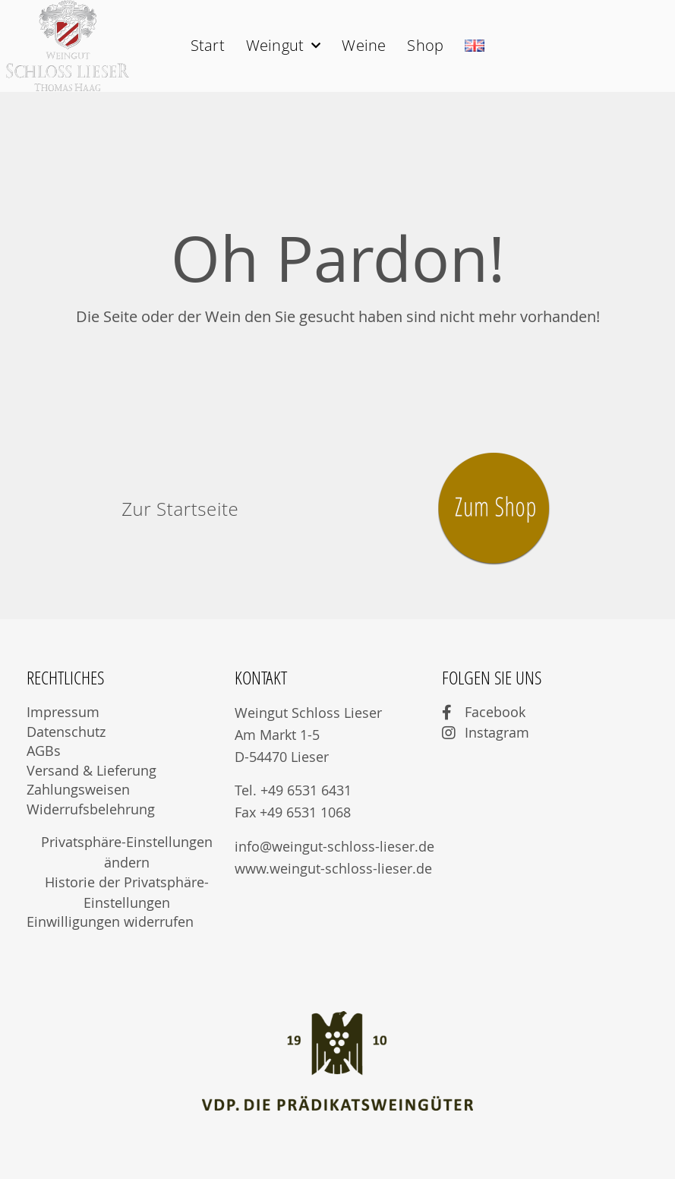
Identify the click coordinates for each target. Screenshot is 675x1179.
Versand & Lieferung (91, 770)
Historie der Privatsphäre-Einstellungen (127, 892)
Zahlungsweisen (78, 789)
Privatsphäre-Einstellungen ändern (127, 852)
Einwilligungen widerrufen (110, 921)
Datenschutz (66, 731)
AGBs (44, 750)
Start (208, 45)
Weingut (283, 45)
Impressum (63, 712)
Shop (425, 45)
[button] (179, 509)
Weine (364, 45)
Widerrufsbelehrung (91, 809)
